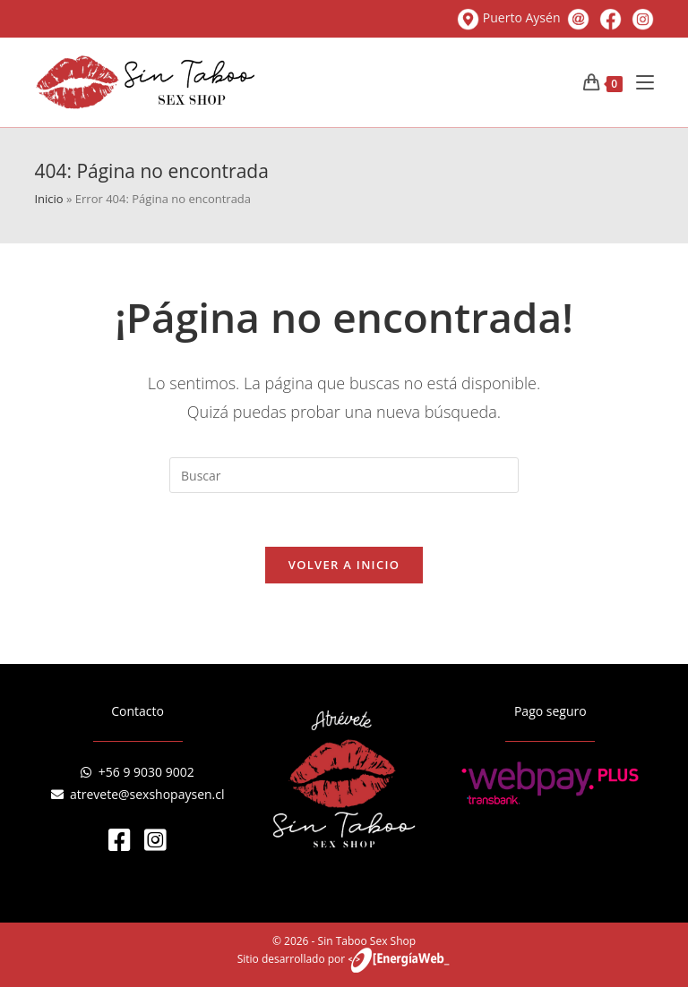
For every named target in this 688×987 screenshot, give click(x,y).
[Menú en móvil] (638, 82)
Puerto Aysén (510, 17)
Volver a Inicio (344, 565)
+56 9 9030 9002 (137, 771)
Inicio (48, 199)
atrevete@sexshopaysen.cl (138, 794)
